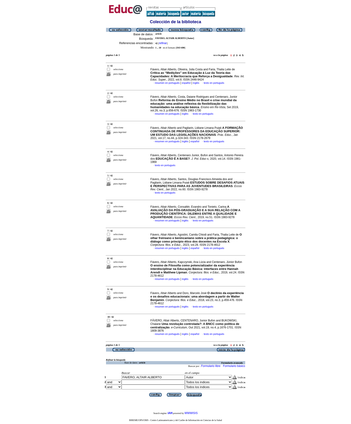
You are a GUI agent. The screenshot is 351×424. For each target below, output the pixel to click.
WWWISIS (191, 413)
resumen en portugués (167, 82)
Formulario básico (234, 366)
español (186, 82)
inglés (196, 82)
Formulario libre (210, 366)
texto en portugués (214, 82)
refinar (163, 43)
